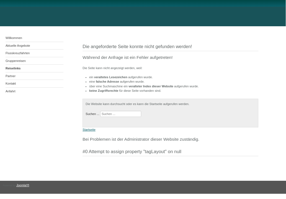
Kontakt (11, 83)
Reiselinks (13, 68)
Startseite (89, 129)
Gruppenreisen (16, 60)
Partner (11, 76)
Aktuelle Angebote (18, 45)
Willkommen (14, 38)
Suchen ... (92, 114)
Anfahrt (10, 91)
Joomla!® (22, 185)
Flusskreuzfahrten (18, 53)
